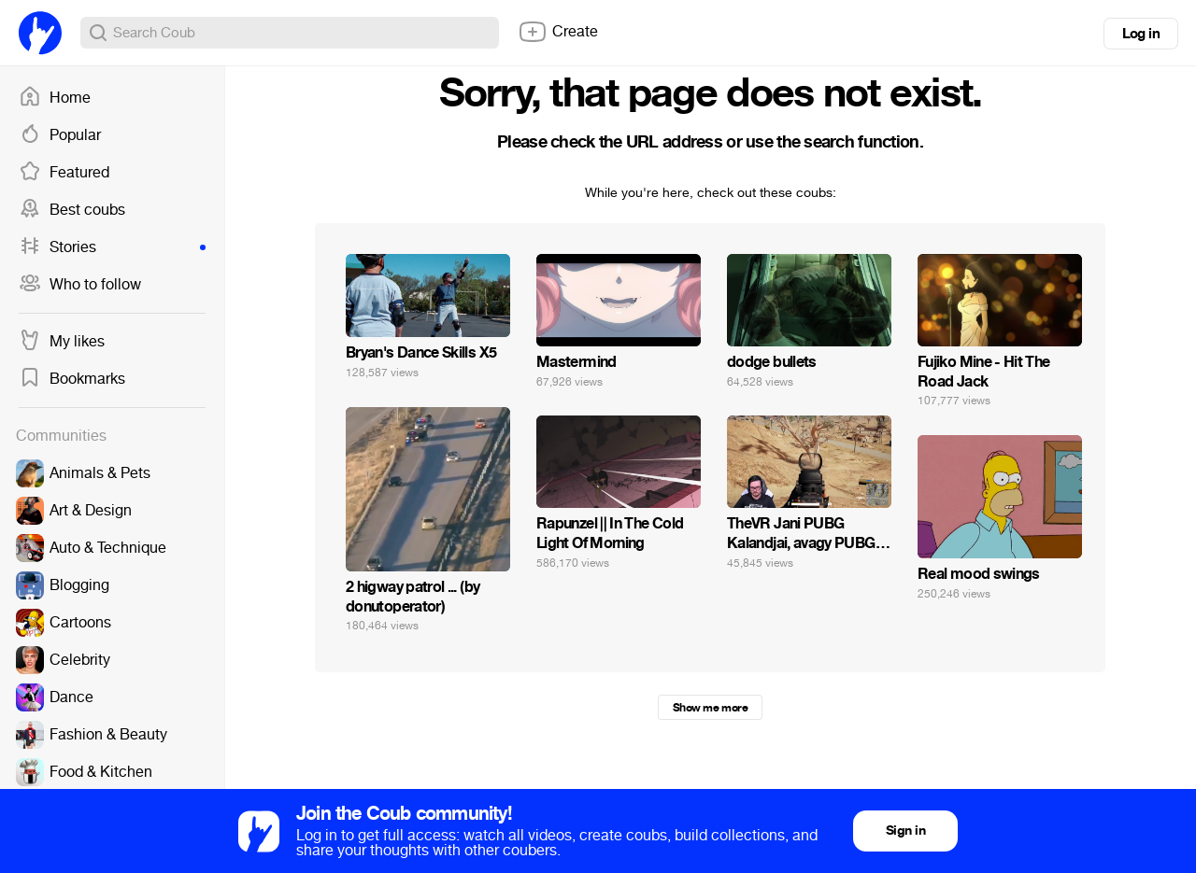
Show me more (710, 707)
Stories (112, 247)
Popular (60, 135)
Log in (1141, 33)
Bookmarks (72, 379)
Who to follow (80, 285)
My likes (62, 342)
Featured (64, 173)
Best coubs (72, 210)
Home (55, 98)
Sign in (905, 830)
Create (558, 32)
